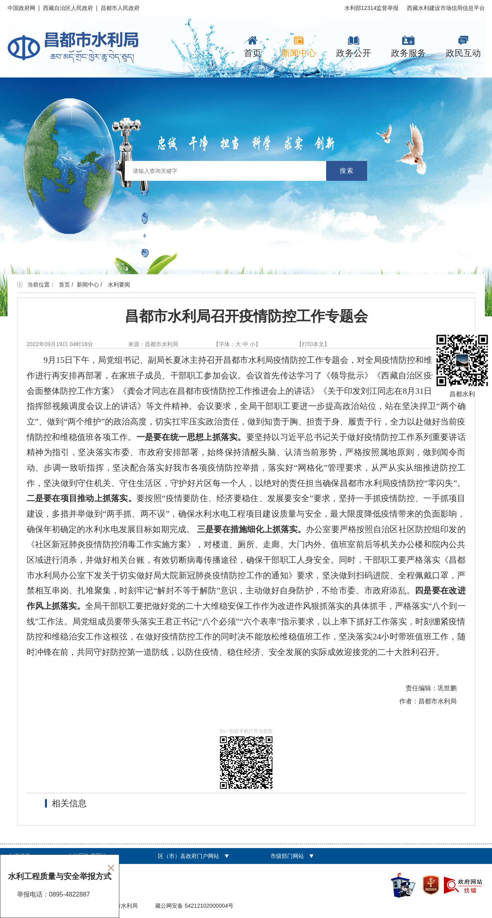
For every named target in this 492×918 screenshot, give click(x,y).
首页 (252, 47)
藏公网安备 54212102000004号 (194, 906)
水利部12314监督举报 (371, 8)
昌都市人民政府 (120, 8)
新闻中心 (298, 47)
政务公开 (353, 47)
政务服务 (408, 47)
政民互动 (463, 47)
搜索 (347, 170)
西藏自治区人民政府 (68, 8)
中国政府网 (21, 8)
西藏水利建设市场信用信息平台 (446, 8)
